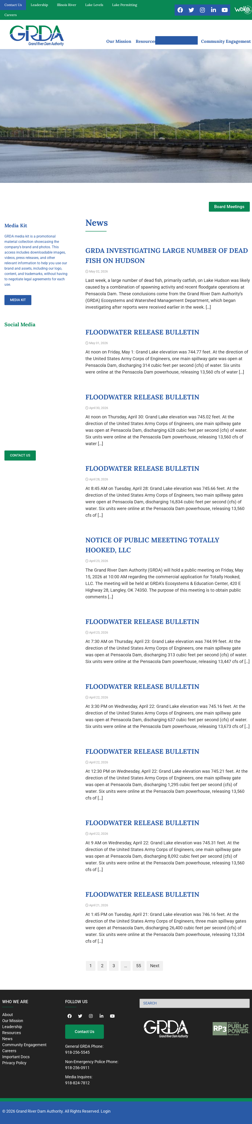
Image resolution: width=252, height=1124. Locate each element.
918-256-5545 (77, 1052)
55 (138, 965)
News (7, 1038)
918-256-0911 (77, 1067)
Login (106, 1111)
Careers (10, 15)
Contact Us (13, 5)
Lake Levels (94, 5)
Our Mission (118, 41)
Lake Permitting (124, 5)
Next (154, 965)
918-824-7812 (77, 1083)
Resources (146, 41)
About (7, 1014)
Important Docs (16, 1056)
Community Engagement (226, 41)
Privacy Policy (14, 1062)
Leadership (39, 5)
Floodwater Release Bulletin (142, 332)
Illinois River (66, 5)
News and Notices (179, 41)
